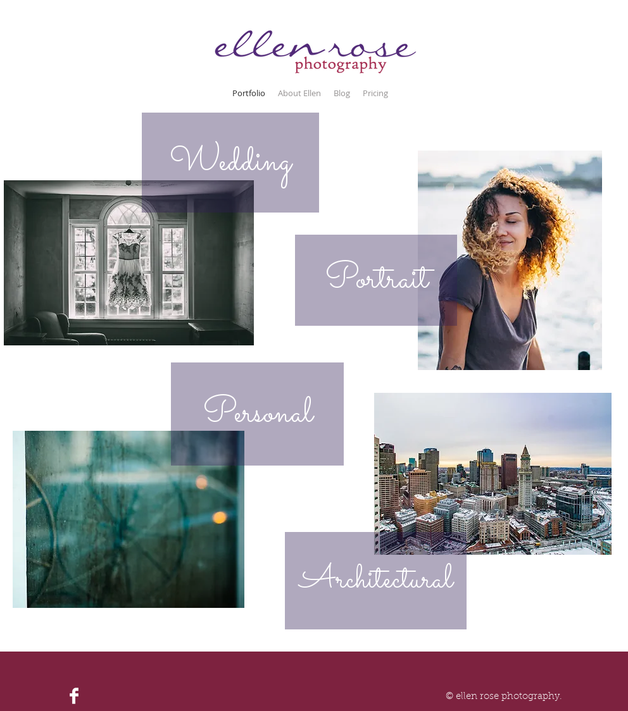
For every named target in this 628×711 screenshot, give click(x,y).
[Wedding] (230, 163)
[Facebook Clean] (74, 696)
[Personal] (257, 414)
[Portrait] (376, 280)
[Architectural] (376, 580)
